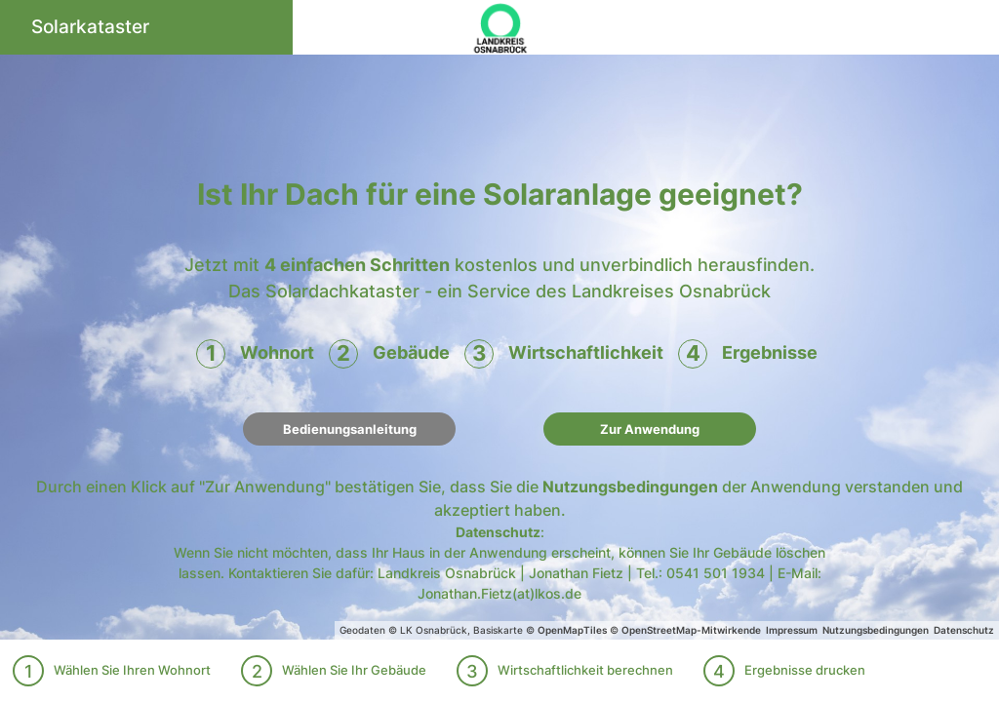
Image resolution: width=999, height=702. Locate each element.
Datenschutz (498, 532)
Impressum (792, 630)
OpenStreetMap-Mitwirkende (691, 630)
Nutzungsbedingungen (630, 486)
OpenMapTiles (572, 630)
